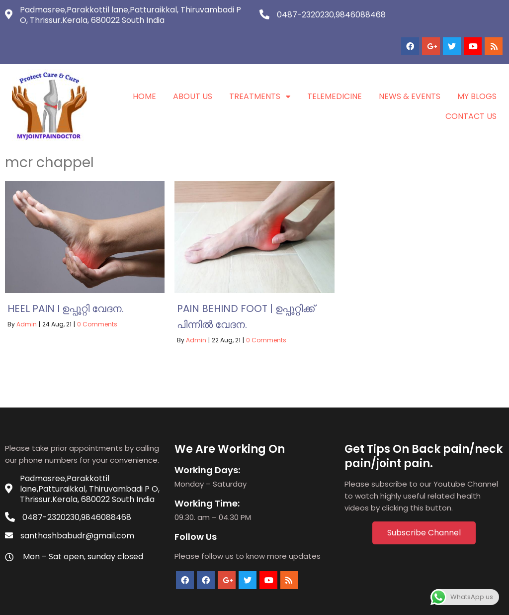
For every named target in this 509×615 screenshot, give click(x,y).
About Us (192, 73)
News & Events (409, 73)
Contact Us (471, 93)
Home (144, 73)
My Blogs (477, 73)
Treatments (259, 73)
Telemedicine (334, 73)
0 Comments (97, 301)
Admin (26, 301)
